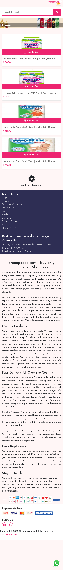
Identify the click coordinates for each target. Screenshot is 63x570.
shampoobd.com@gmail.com (22, 251)
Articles (5, 215)
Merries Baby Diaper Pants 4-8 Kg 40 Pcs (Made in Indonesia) (29, 59)
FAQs (4, 211)
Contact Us (7, 218)
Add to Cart (31, 52)
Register (5, 201)
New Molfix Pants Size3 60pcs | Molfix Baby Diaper (29, 161)
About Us (6, 225)
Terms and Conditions (12, 204)
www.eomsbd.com (8, 534)
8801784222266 (16, 248)
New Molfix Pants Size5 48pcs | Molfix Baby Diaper (29, 127)
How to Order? (9, 228)
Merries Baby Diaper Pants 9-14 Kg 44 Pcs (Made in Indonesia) (29, 93)
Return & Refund (10, 221)
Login (4, 198)
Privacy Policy (8, 208)
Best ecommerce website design (25, 236)
